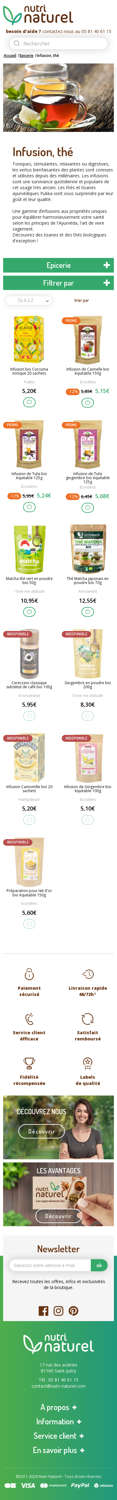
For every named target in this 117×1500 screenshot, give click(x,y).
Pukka (29, 382)
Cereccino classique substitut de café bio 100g (29, 685)
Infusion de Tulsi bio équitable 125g (29, 476)
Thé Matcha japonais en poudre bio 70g (88, 581)
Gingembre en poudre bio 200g (88, 685)
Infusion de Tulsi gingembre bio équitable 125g (88, 478)
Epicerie (26, 55)
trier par (82, 300)
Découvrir (41, 1131)
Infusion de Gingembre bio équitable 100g (87, 789)
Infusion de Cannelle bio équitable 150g (87, 371)
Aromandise (29, 695)
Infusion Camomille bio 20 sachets (29, 789)
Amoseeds (87, 591)
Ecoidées (88, 382)
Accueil (10, 55)
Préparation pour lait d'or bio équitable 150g (29, 893)
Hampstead (29, 799)
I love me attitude (29, 591)
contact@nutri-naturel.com (58, 1386)
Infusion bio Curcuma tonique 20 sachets (29, 371)
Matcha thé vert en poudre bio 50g (29, 581)
